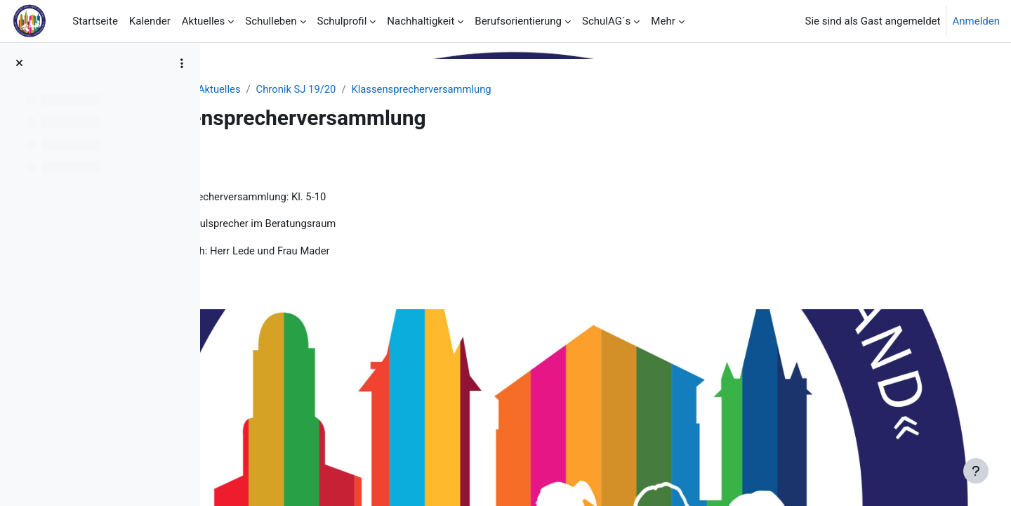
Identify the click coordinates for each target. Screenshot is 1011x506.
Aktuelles (310, 89)
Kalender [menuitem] (150, 21)
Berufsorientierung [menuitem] (518, 21)
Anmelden (976, 21)
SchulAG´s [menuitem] (606, 21)
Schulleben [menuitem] (270, 21)
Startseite (250, 89)
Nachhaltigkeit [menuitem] (420, 21)
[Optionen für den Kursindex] (181, 63)
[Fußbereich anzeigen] (976, 471)
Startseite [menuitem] (95, 21)
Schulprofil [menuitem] (342, 21)
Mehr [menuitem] (663, 21)
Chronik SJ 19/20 (387, 89)
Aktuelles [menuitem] (203, 21)
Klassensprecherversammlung (515, 89)
